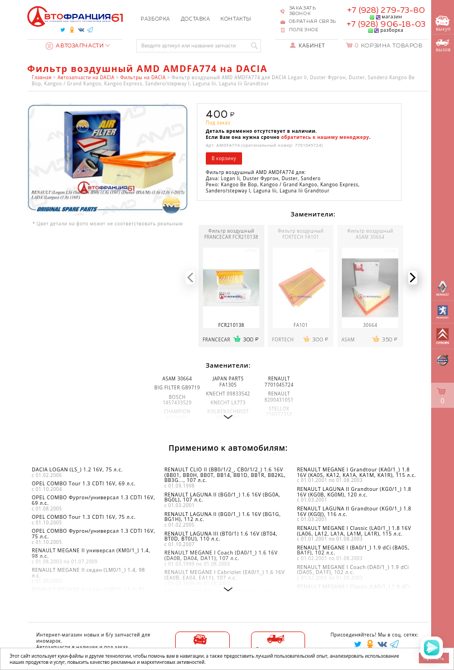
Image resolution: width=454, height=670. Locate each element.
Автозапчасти (75, 46)
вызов (443, 45)
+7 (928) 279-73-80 (386, 11)
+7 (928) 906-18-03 (386, 24)
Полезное (304, 30)
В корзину (223, 158)
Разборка (155, 19)
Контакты (236, 19)
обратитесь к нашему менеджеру (325, 137)
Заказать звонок (302, 11)
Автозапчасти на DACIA (85, 77)
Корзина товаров (388, 46)
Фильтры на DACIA (143, 77)
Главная (42, 77)
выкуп (443, 24)
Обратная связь (312, 22)
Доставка (195, 19)
